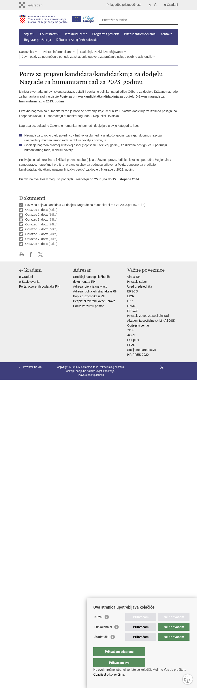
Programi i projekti (105, 34)
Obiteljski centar (138, 325)
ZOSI (131, 330)
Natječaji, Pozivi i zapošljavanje (101, 52)
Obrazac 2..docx (36, 214)
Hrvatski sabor (137, 281)
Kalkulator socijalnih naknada (77, 40)
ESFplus (133, 340)
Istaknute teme (76, 34)
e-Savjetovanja (29, 281)
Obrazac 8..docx (36, 244)
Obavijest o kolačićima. (109, 674)
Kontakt (166, 34)
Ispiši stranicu (21, 254)
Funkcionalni (103, 636)
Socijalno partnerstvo (141, 350)
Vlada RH (134, 277)
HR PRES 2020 (138, 354)
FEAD (131, 345)
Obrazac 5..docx (36, 229)
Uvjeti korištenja (105, 371)
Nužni (98, 626)
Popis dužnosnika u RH (89, 296)
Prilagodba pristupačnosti (124, 4)
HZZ (130, 301)
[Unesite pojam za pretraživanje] (133, 19)
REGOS (133, 311)
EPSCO (132, 291)
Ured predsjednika (139, 286)
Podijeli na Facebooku (31, 254)
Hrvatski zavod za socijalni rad (148, 315)
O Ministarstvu (49, 34)
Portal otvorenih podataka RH (40, 286)
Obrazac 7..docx (36, 239)
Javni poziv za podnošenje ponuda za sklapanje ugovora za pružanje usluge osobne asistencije (87, 56)
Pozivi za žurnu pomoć (88, 306)
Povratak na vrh (32, 367)
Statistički (101, 646)
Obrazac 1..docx (36, 209)
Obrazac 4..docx (36, 224)
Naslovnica (26, 52)
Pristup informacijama (140, 34)
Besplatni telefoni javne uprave (94, 301)
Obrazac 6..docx (36, 234)
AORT (131, 335)
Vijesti (29, 34)
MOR (131, 296)
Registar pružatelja (37, 40)
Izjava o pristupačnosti (91, 375)
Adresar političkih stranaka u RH (95, 291)
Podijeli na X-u (40, 254)
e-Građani (171, 4)
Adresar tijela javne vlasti (90, 286)
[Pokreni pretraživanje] (173, 19)
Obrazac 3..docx (36, 219)
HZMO (131, 306)
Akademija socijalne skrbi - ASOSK (151, 320)
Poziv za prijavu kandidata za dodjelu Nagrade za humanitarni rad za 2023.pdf (78, 205)
